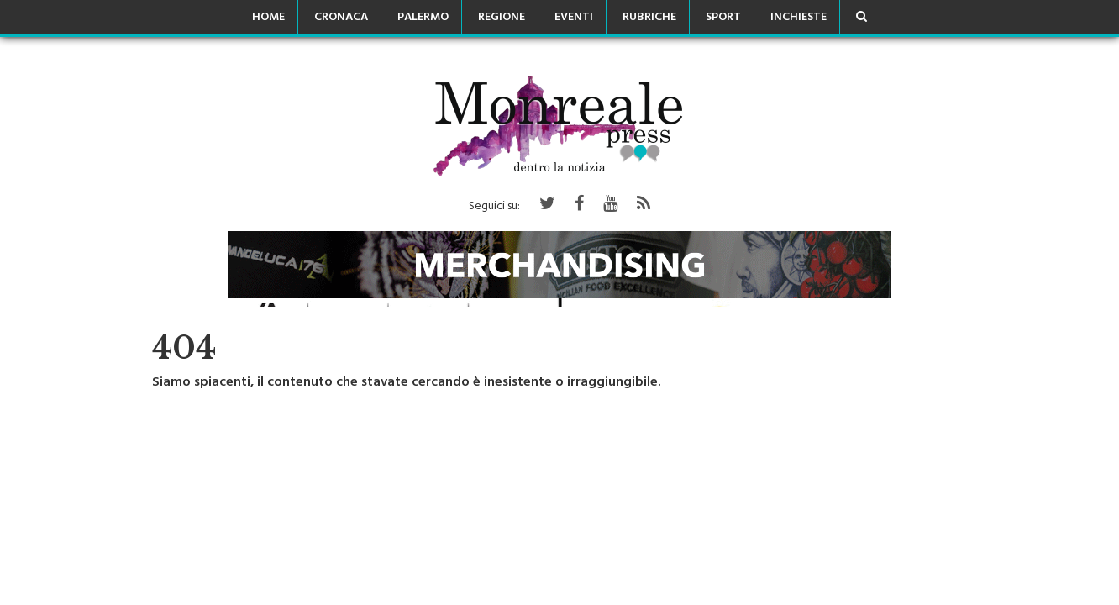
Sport (723, 18)
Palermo (423, 18)
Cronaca (341, 18)
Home (268, 18)
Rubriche (649, 18)
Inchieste (798, 18)
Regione (501, 18)
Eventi (573, 18)
